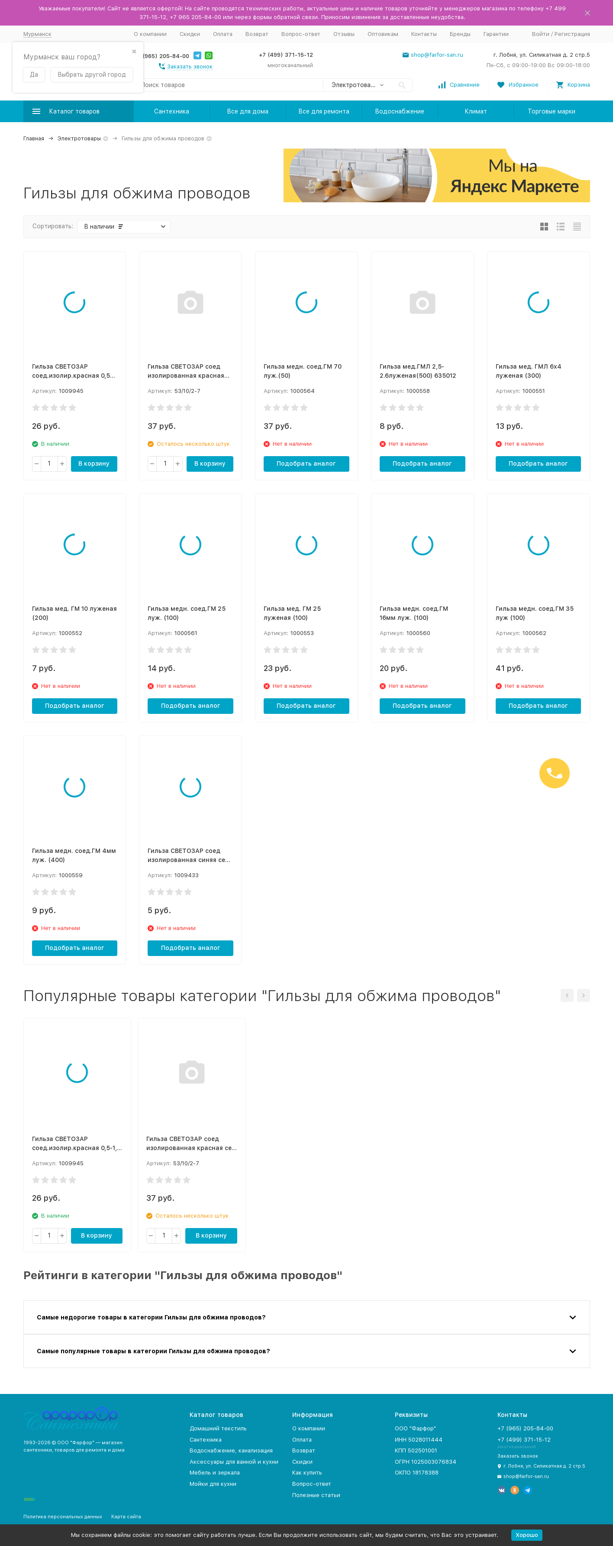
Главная (33, 138)
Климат (476, 111)
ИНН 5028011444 (418, 1439)
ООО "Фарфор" (415, 1428)
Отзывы (344, 34)
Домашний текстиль (218, 1428)
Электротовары (79, 138)
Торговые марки (551, 111)
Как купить (307, 1472)
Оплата (222, 34)
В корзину (94, 463)
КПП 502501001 (416, 1450)
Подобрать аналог (306, 463)
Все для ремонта (323, 111)
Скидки (190, 34)
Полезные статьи (316, 1495)
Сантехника (171, 111)
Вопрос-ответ (300, 34)
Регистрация (572, 34)
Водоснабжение (399, 111)
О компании (150, 34)
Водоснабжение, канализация (231, 1450)
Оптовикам (383, 34)
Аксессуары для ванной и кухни (234, 1461)
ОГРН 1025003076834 (425, 1461)
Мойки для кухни (213, 1484)
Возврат (256, 34)
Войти (540, 34)
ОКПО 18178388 (417, 1472)
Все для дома (247, 111)
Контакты (424, 34)
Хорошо (527, 1535)
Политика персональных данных (62, 1517)
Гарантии (496, 34)
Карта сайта (126, 1517)
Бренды (460, 34)
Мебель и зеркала (215, 1472)
